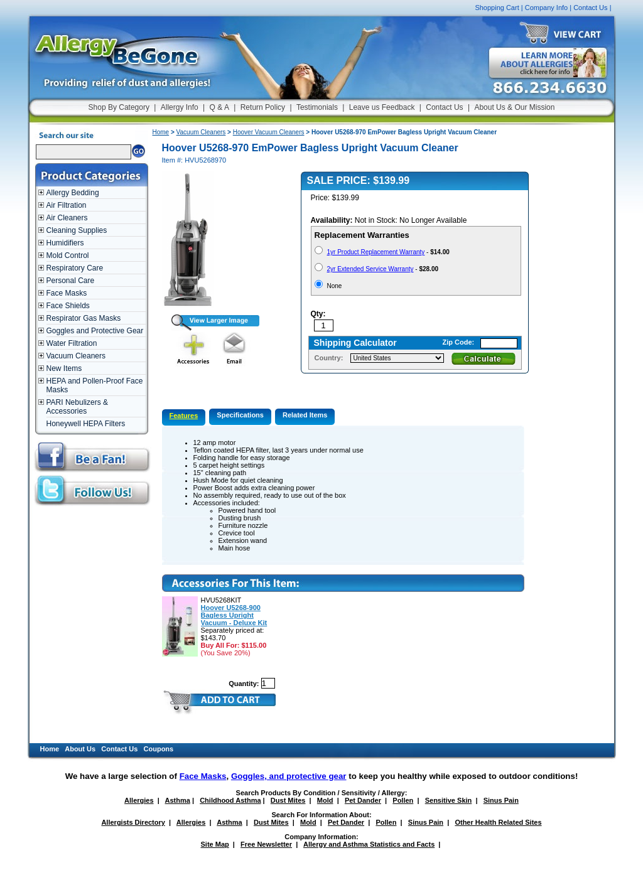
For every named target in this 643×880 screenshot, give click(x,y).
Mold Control (67, 255)
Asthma (177, 800)
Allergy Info (179, 107)
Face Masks (66, 293)
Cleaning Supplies (76, 230)
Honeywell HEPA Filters (86, 423)
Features (184, 415)
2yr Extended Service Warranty (370, 269)
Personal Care (70, 280)
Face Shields (68, 305)
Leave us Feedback (382, 107)
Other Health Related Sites (498, 822)
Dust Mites (288, 800)
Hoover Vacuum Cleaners (269, 132)
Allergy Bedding (72, 192)
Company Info (546, 7)
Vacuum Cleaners (76, 355)
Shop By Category (119, 107)
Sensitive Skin (448, 800)
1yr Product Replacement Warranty (376, 252)
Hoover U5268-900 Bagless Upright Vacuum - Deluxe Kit (234, 615)
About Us (80, 749)
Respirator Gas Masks (83, 318)
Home (161, 132)
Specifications (240, 415)
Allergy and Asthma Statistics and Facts (369, 844)
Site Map (215, 844)
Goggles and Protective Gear (95, 330)
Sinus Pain (501, 800)
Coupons (159, 749)
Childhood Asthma (230, 800)
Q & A (219, 107)
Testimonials (317, 107)
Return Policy (262, 107)
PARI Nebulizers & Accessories (77, 407)
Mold (325, 800)
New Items (64, 368)
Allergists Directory (133, 822)
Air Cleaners (67, 217)
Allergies (138, 800)
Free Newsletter (266, 844)
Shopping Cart (497, 7)
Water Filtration (71, 343)
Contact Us (590, 7)
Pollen (402, 800)
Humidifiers (65, 243)
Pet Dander (363, 800)
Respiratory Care (75, 268)
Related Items (305, 415)
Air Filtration (66, 205)
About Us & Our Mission (514, 107)
